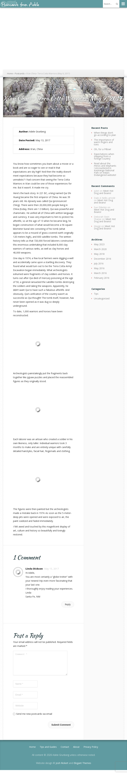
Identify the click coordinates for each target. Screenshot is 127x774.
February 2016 (101, 277)
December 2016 (102, 258)
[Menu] (123, 4)
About (76, 750)
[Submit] (116, 4)
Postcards (19, 73)
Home (10, 73)
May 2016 (99, 268)
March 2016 (100, 273)
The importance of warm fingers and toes (104, 142)
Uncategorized (101, 298)
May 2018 (99, 253)
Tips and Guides (48, 750)
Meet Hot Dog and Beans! (103, 192)
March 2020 (100, 249)
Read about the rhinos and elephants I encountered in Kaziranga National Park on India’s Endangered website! (105, 169)
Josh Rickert (62, 767)
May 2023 (99, 244)
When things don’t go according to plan (105, 134)
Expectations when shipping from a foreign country (104, 156)
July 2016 (99, 263)
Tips (96, 293)
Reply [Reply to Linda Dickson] (68, 604)
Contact (65, 750)
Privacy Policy (91, 750)
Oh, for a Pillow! (102, 149)
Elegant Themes (82, 767)
